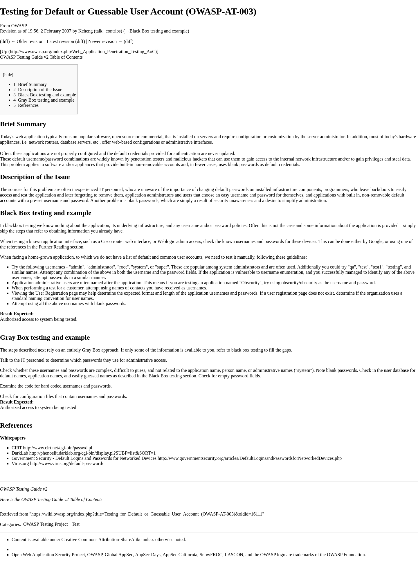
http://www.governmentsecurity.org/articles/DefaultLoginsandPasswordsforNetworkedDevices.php (250, 458)
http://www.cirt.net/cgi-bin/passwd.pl (57, 447)
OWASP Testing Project (45, 524)
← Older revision (27, 41)
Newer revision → (105, 41)
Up (4, 51)
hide (8, 74)
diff (4, 41)
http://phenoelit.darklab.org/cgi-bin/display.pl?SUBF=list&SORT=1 (92, 453)
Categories (10, 524)
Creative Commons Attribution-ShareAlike (102, 539)
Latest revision (60, 41)
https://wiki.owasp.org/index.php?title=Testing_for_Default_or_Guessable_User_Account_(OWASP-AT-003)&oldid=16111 (146, 513)
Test (75, 524)
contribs (113, 30)
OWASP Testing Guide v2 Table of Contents (41, 57)
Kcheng (85, 30)
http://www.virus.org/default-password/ (66, 463)
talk (99, 30)
